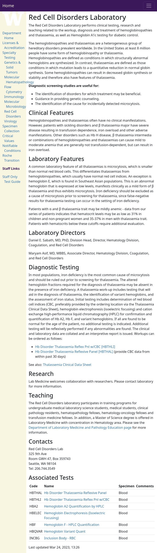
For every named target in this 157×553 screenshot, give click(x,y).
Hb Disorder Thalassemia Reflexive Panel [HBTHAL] (74, 351)
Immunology (14, 96)
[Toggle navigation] (149, 6)
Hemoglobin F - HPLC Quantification (71, 524)
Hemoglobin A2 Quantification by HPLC (74, 506)
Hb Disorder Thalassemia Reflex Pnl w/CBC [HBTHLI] (75, 346)
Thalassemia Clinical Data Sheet (67, 364)
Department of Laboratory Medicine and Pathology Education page (80, 427)
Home (8, 5)
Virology (10, 121)
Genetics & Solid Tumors (12, 67)
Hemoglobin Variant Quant (64, 531)
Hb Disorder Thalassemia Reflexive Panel (75, 493)
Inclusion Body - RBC (60, 538)
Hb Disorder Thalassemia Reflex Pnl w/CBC (76, 499)
